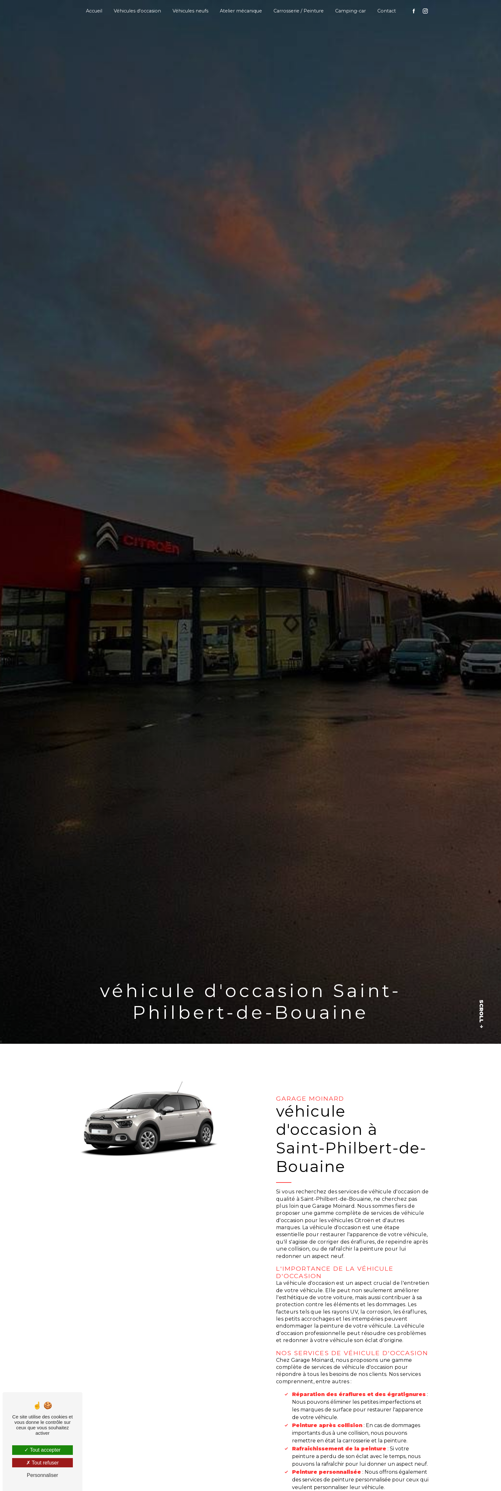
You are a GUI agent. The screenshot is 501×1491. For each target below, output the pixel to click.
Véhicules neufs (190, 11)
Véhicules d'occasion (137, 11)
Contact (386, 11)
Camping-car (350, 11)
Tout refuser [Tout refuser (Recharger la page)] (42, 1462)
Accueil (94, 11)
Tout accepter (42, 1450)
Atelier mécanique (241, 11)
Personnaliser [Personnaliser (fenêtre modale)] (42, 1475)
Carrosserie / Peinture (299, 11)
